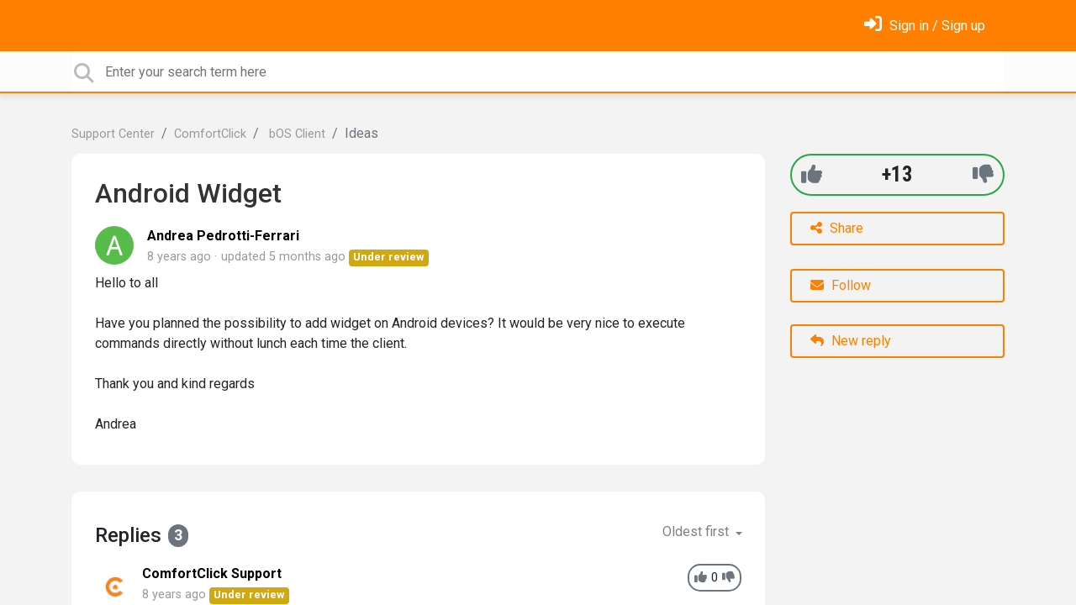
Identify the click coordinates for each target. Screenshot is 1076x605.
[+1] (811, 174)
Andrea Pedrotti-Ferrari (223, 236)
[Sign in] (924, 25)
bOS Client (295, 134)
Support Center (113, 134)
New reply (850, 341)
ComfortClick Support (212, 573)
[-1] (983, 174)
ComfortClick (210, 134)
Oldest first (697, 531)
